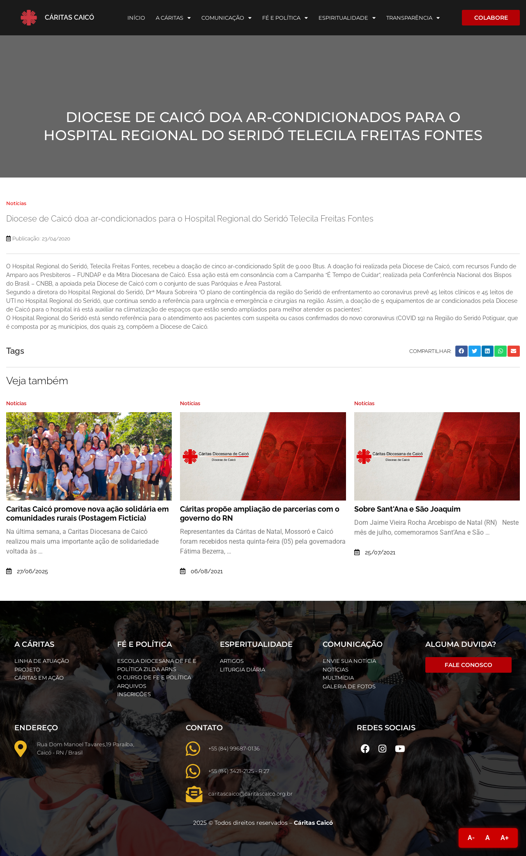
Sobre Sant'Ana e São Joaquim (407, 509)
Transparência (413, 18)
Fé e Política (285, 18)
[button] (461, 351)
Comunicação (226, 18)
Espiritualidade (347, 18)
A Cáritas (173, 18)
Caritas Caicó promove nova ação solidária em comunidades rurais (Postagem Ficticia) (87, 513)
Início (136, 17)
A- (471, 838)
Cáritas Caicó (69, 17)
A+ (505, 838)
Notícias (16, 203)
